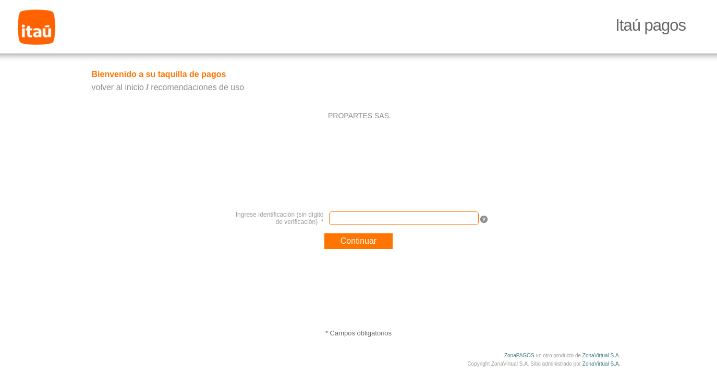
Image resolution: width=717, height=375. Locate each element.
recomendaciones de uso (197, 87)
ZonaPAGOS (519, 355)
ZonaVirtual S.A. (601, 355)
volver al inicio (118, 87)
